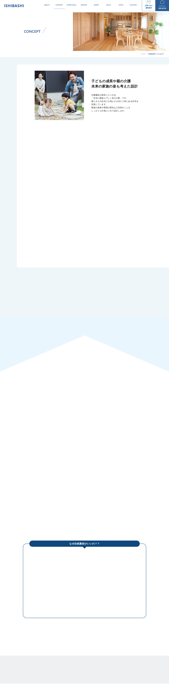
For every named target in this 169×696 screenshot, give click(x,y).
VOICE (129, 665)
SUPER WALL (98, 665)
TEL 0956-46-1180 (36, 678)
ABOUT (79, 665)
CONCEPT (88, 665)
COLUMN (137, 665)
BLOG (122, 665)
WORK (116, 665)
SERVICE (108, 665)
